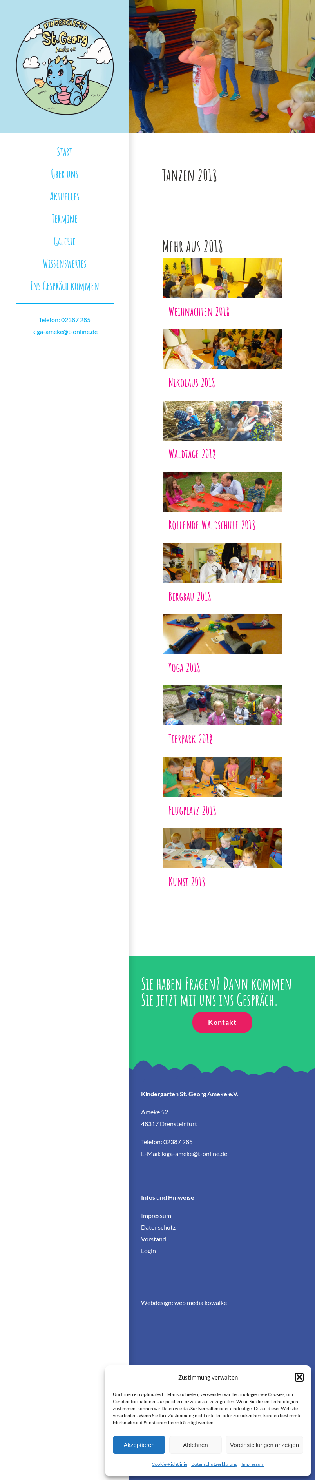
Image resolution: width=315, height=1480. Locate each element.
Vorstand (153, 1239)
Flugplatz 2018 (192, 809)
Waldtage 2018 (192, 453)
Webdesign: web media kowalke (184, 1302)
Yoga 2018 (184, 667)
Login (148, 1250)
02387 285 (178, 1141)
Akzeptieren (138, 1445)
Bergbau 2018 (189, 596)
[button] (299, 1377)
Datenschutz (158, 1227)
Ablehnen (195, 1445)
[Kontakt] (222, 1022)
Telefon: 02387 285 (65, 319)
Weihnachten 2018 (199, 311)
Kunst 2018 (186, 881)
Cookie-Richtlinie (169, 1464)
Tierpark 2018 (190, 738)
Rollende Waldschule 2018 (211, 524)
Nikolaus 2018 (191, 382)
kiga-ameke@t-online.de (65, 331)
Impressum (252, 1464)
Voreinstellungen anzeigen (264, 1445)
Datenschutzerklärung (214, 1464)
